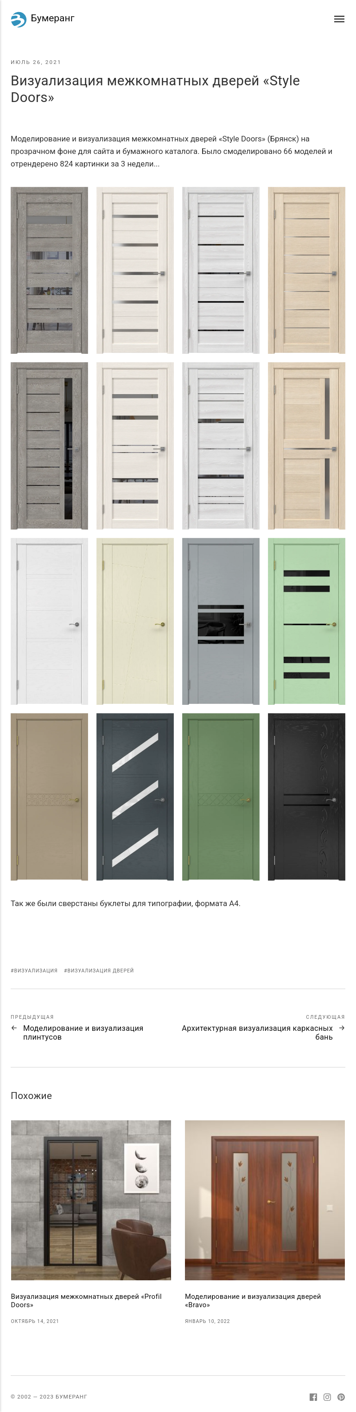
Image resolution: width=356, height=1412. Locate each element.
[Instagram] (327, 1398)
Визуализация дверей (100, 971)
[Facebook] (314, 1398)
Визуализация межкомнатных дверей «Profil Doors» (86, 1301)
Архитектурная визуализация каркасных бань (257, 1033)
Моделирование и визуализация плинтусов (83, 1033)
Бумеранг (42, 20)
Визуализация (35, 971)
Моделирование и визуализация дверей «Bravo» (253, 1301)
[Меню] (339, 19)
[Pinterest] (341, 1398)
